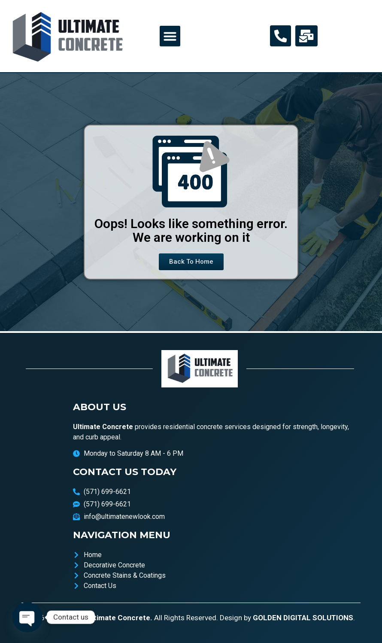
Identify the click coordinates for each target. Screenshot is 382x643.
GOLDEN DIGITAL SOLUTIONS (303, 617)
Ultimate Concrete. (119, 617)
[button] (170, 36)
